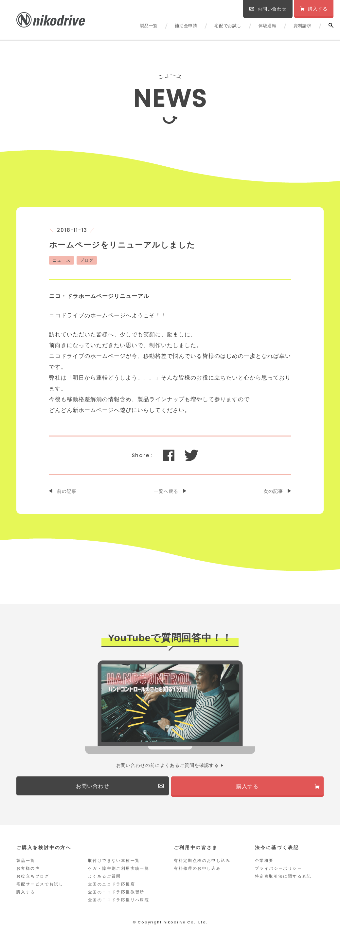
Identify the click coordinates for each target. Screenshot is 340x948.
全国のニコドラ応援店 (111, 886)
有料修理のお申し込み (197, 871)
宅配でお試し (228, 25)
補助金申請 (186, 25)
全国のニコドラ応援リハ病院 (118, 902)
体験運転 (268, 25)
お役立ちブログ (32, 879)
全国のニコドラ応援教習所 (116, 894)
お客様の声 (28, 871)
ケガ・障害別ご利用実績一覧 (118, 871)
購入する (25, 894)
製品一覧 (149, 25)
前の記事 (67, 491)
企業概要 (264, 863)
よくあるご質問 (104, 879)
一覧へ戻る (166, 491)
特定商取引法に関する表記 (283, 879)
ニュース (61, 260)
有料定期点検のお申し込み (202, 863)
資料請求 (303, 25)
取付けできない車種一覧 (114, 863)
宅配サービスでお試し (39, 886)
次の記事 (273, 491)
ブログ (87, 260)
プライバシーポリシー (278, 871)
